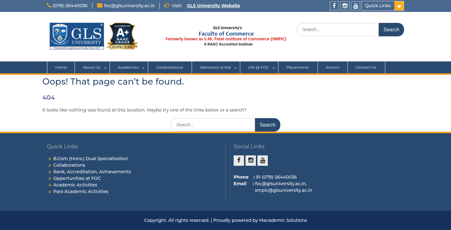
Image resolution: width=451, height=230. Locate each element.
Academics (128, 67)
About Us (91, 67)
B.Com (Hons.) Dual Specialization (90, 158)
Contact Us (366, 67)
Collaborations (170, 67)
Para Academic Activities (80, 191)
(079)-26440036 (70, 5)
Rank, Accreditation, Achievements (92, 172)
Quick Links (378, 5)
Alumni (333, 67)
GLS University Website (213, 5)
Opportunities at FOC (77, 178)
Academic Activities (75, 185)
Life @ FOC (258, 67)
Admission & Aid (215, 67)
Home (61, 67)
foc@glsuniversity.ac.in (129, 5)
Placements (298, 67)
